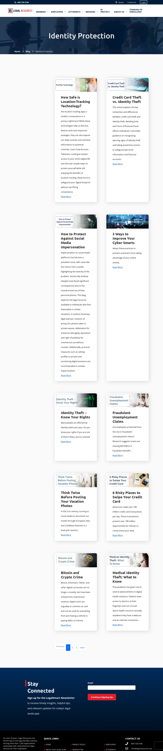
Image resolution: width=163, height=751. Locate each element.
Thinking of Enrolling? (135, 10)
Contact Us (131, 2)
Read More (66, 196)
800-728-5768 (23, 2)
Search (121, 2)
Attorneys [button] (74, 11)
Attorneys (111, 749)
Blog (28, 51)
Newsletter (77, 749)
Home (17, 51)
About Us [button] (119, 11)
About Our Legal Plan (56, 749)
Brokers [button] (91, 11)
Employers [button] (57, 11)
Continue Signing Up (102, 697)
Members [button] (41, 11)
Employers (111, 744)
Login (143, 2)
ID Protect (105, 10)
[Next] (82, 647)
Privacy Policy (79, 744)
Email (90, 683)
